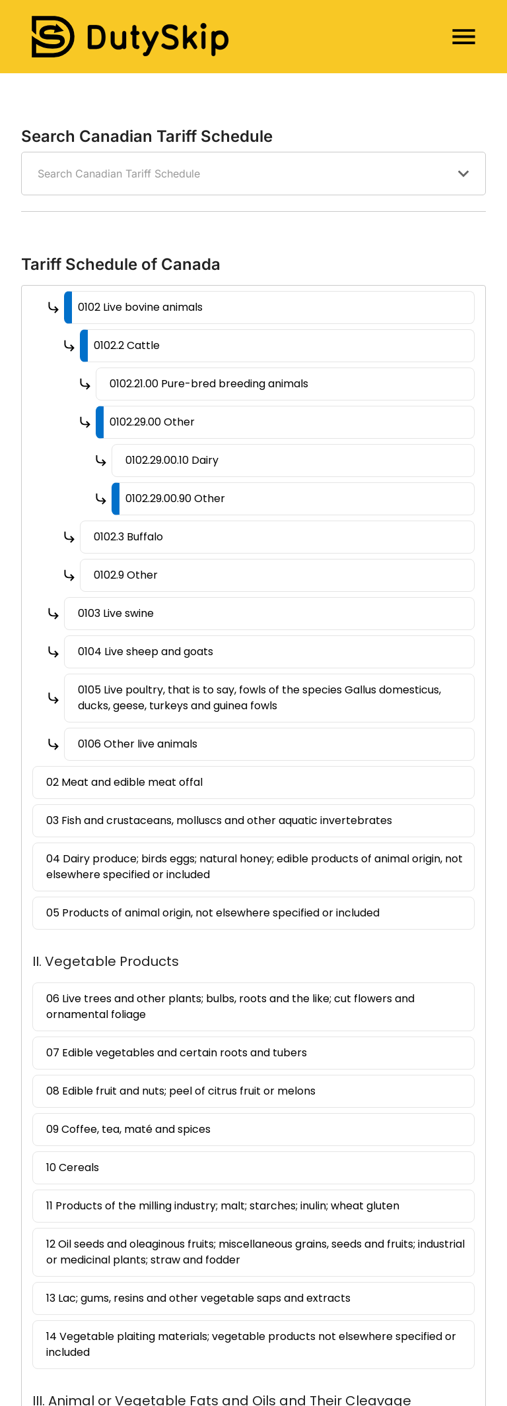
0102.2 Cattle (127, 345)
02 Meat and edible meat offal (124, 782)
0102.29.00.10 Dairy (172, 460)
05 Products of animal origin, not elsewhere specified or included (213, 912)
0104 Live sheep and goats (145, 651)
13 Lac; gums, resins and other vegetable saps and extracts (198, 1298)
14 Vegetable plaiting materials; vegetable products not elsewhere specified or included (251, 1344)
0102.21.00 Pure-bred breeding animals (209, 383)
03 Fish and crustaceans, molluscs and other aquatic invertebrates (219, 820)
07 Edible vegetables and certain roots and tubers (176, 1052)
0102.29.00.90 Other (175, 498)
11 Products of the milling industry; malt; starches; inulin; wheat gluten (222, 1205)
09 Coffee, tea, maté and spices (128, 1129)
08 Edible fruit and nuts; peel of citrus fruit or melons (181, 1091)
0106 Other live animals (137, 743)
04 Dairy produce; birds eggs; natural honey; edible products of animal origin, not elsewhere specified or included (254, 866)
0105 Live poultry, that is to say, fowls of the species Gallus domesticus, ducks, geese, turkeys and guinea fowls (259, 697)
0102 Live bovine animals (140, 307)
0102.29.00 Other (152, 422)
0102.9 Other (126, 575)
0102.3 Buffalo (128, 536)
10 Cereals (72, 1167)
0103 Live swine (116, 613)
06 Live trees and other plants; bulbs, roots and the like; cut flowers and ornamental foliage (230, 1006)
